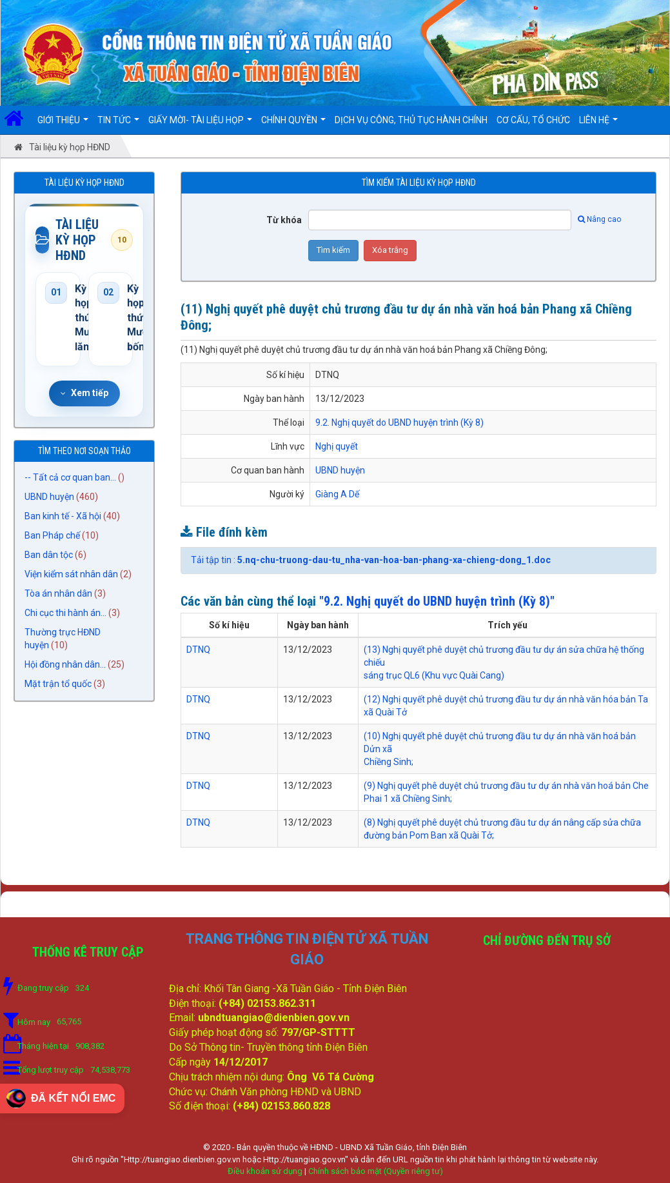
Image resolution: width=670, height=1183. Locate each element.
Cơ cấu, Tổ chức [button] (533, 120)
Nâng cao (599, 219)
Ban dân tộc (49, 555)
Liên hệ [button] (598, 124)
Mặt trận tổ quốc (58, 684)
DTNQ (198, 649)
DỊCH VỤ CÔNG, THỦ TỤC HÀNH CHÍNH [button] (411, 120)
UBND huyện (49, 497)
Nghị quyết (336, 446)
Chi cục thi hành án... (65, 613)
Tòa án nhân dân (58, 593)
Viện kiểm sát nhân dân (71, 574)
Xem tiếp (84, 393)
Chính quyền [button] (293, 124)
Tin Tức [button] (118, 124)
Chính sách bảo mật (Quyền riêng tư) (375, 1171)
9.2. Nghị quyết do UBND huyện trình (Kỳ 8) (399, 422)
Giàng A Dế (337, 494)
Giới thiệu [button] (62, 124)
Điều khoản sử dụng (265, 1171)
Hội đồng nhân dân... (65, 664)
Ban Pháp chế (52, 535)
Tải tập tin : (371, 560)
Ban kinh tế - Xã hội (63, 516)
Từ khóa (284, 220)
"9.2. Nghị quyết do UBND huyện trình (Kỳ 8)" (437, 601)
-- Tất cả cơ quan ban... (70, 477)
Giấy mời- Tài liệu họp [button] (200, 124)
